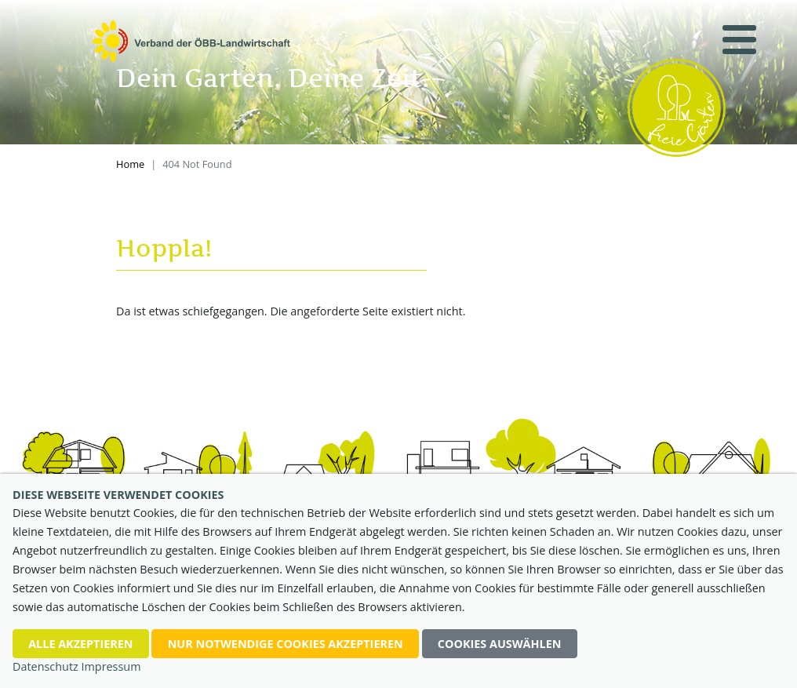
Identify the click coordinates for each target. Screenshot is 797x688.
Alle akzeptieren (80, 643)
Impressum (111, 666)
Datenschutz (45, 666)
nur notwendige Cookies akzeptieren (285, 643)
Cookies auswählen (500, 643)
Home (130, 164)
